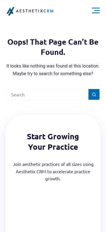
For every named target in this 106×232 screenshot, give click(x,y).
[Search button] (94, 94)
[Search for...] (47, 94)
